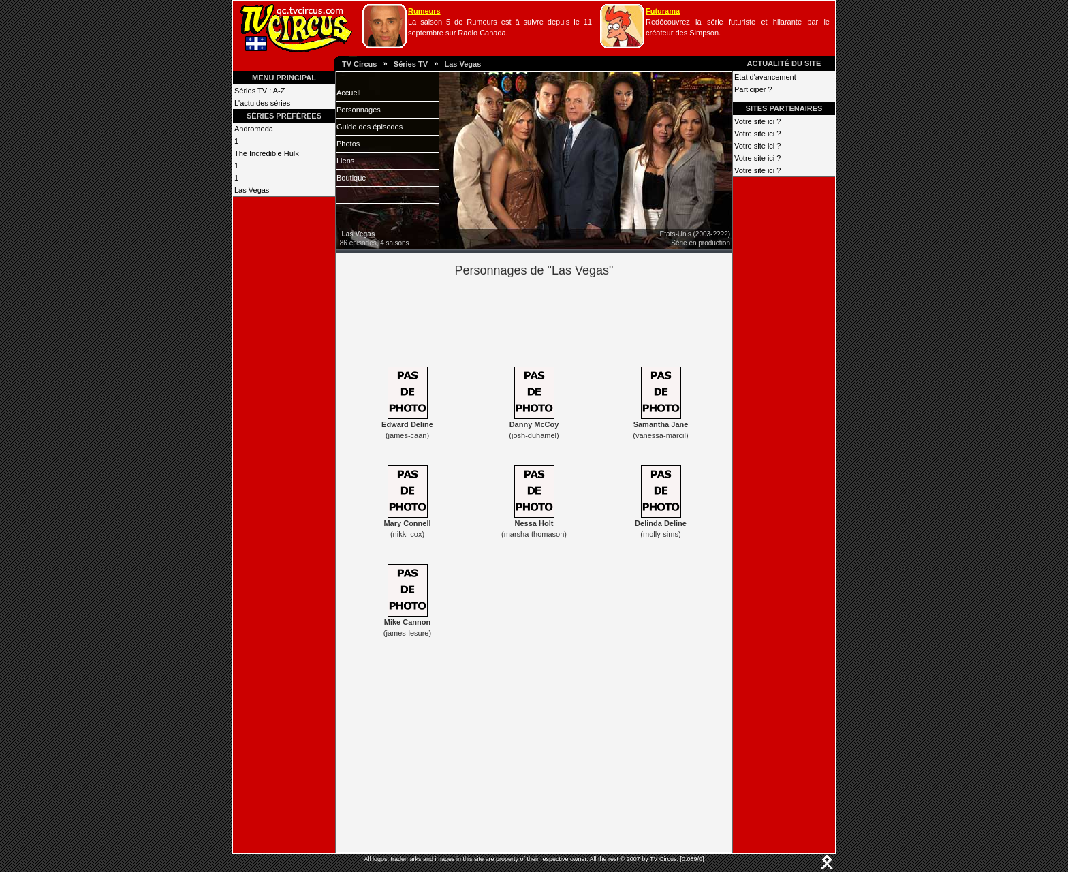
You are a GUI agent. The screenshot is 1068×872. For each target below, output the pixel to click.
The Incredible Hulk (266, 153)
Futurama (663, 11)
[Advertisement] (557, 319)
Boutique (351, 178)
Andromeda (253, 129)
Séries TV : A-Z (259, 91)
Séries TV (411, 64)
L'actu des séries (262, 103)
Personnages (358, 110)
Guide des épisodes (369, 127)
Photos (348, 144)
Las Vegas (462, 64)
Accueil (348, 93)
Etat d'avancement (765, 77)
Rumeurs (424, 11)
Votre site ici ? (757, 121)
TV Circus (359, 64)
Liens (345, 161)
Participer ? (753, 89)
